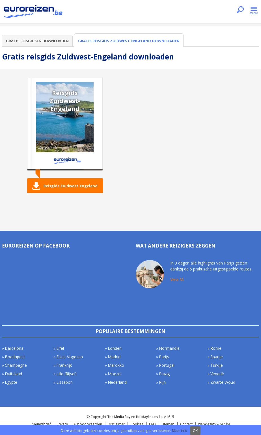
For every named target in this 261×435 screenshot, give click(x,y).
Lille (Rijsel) (66, 373)
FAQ (152, 424)
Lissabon (64, 382)
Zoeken (240, 10)
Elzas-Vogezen (69, 356)
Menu (254, 10)
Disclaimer (116, 424)
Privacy (62, 424)
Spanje (216, 356)
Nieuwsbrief (41, 424)
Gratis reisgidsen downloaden (37, 40)
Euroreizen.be (33, 12)
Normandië (169, 348)
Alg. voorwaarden (88, 424)
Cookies (136, 424)
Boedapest (15, 356)
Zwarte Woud (222, 382)
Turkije (216, 365)
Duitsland (13, 373)
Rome (215, 348)
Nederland (117, 382)
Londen (115, 348)
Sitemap (167, 424)
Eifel (60, 348)
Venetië (217, 373)
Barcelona (14, 348)
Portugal (166, 365)
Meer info (179, 430)
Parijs (164, 356)
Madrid (114, 356)
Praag (164, 373)
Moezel (114, 373)
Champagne (16, 365)
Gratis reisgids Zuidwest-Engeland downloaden (129, 40)
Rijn (162, 382)
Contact (186, 424)
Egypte (11, 382)
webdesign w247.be (214, 424)
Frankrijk (64, 365)
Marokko (116, 365)
